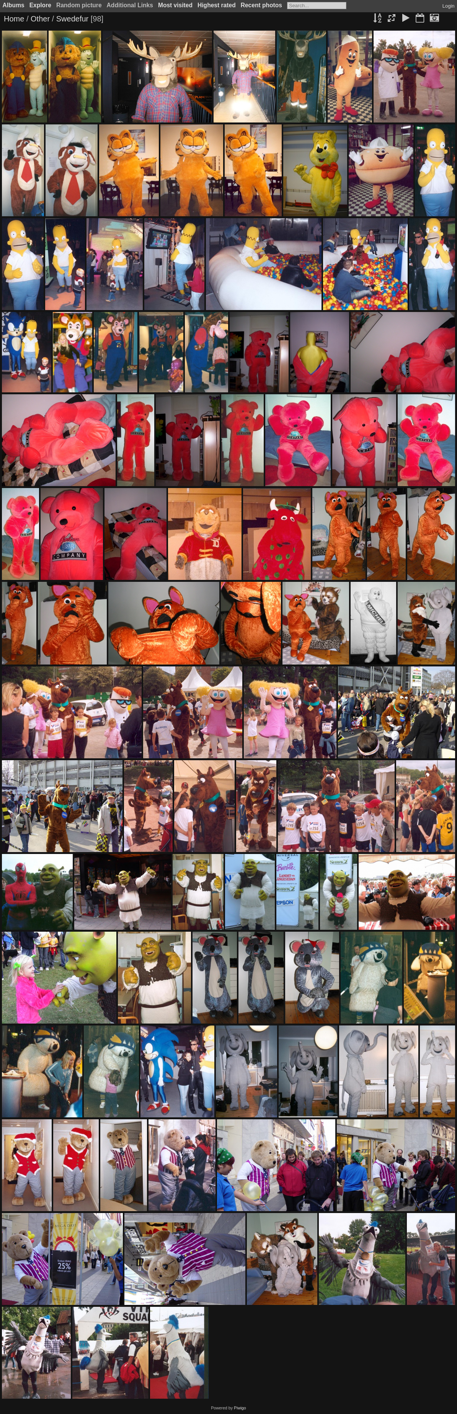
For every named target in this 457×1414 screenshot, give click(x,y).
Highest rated (216, 5)
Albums (13, 5)
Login (448, 6)
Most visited (175, 5)
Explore (40, 5)
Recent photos (261, 5)
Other (40, 19)
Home (14, 19)
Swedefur (72, 19)
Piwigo (240, 1408)
